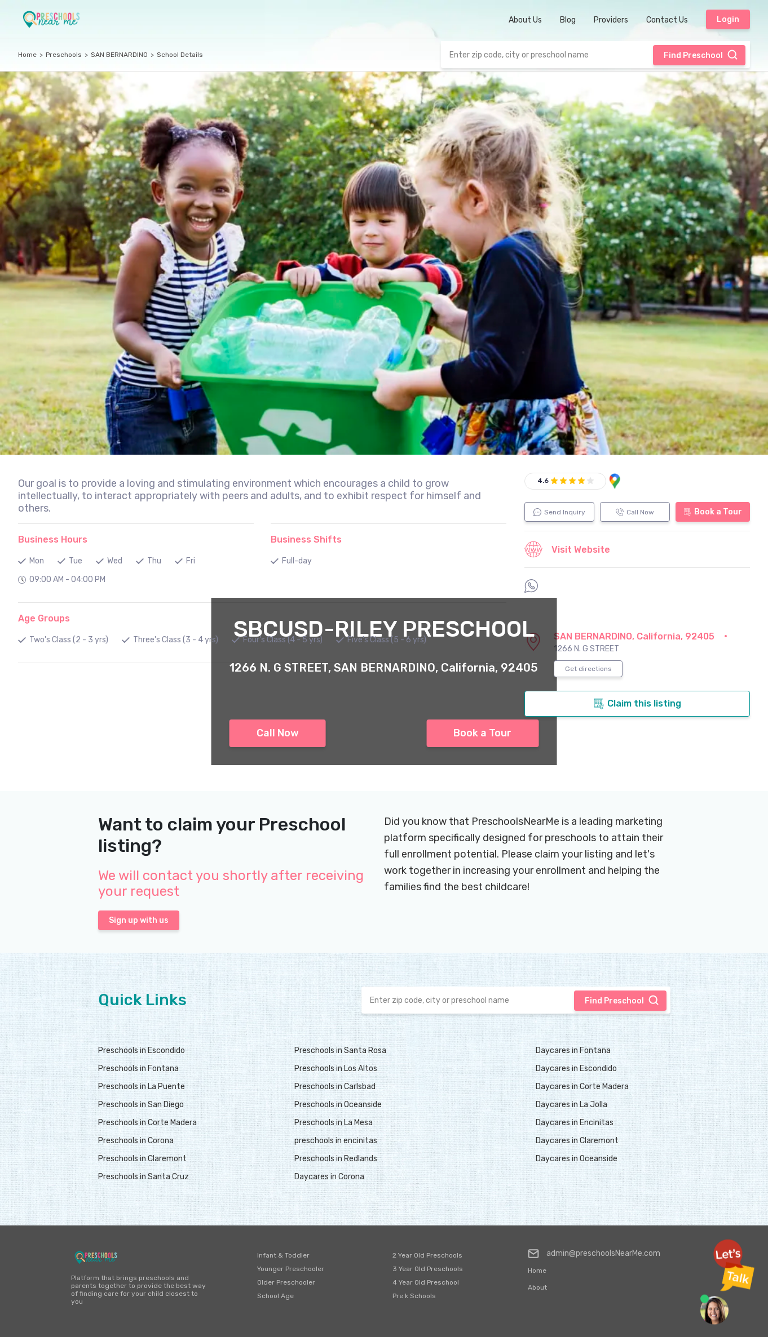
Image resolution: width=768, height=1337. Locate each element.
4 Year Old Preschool (425, 1282)
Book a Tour (482, 733)
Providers (611, 20)
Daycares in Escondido (576, 1068)
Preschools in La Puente (141, 1086)
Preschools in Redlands (335, 1158)
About (537, 1287)
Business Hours (52, 539)
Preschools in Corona (136, 1140)
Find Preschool (701, 54)
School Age (275, 1296)
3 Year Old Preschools (427, 1269)
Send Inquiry (559, 512)
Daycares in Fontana (573, 1050)
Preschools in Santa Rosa (340, 1050)
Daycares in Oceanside (576, 1158)
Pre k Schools (414, 1296)
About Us (525, 20)
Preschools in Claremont (142, 1158)
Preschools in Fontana (138, 1068)
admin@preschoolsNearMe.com (594, 1253)
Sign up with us (139, 920)
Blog (568, 20)
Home (27, 55)
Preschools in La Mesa (333, 1122)
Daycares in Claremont (577, 1140)
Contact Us (667, 20)
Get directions (588, 669)
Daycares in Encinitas (574, 1122)
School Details (180, 55)
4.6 (543, 481)
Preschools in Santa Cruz (143, 1176)
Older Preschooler (286, 1282)
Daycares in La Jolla (571, 1104)
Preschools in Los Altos (335, 1068)
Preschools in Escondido (141, 1050)
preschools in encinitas (335, 1140)
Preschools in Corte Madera (147, 1122)
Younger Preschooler (290, 1269)
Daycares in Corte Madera (582, 1086)
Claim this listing (637, 703)
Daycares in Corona (329, 1176)
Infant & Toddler (283, 1255)
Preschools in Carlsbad (335, 1086)
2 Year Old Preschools (427, 1255)
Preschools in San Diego (141, 1104)
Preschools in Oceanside (338, 1104)
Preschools (64, 55)
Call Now (278, 733)
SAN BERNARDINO (119, 55)
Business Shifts (306, 539)
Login (728, 19)
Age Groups (44, 618)
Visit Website (567, 549)
